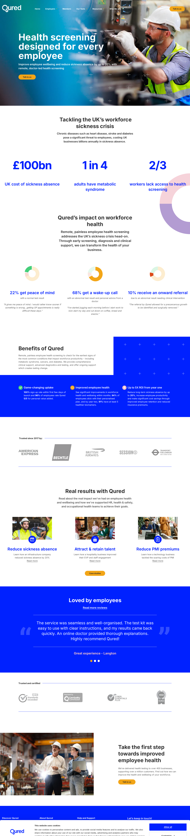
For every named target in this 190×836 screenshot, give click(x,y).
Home (37, 9)
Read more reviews (95, 607)
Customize (168, 820)
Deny (167, 829)
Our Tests (81, 9)
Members (67, 9)
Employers (51, 9)
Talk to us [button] (177, 9)
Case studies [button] (95, 573)
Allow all (168, 811)
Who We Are (116, 9)
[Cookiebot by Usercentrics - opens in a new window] (17, 831)
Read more (32, 560)
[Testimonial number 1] (95, 635)
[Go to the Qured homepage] (11, 8)
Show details (41, 828)
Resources (98, 9)
